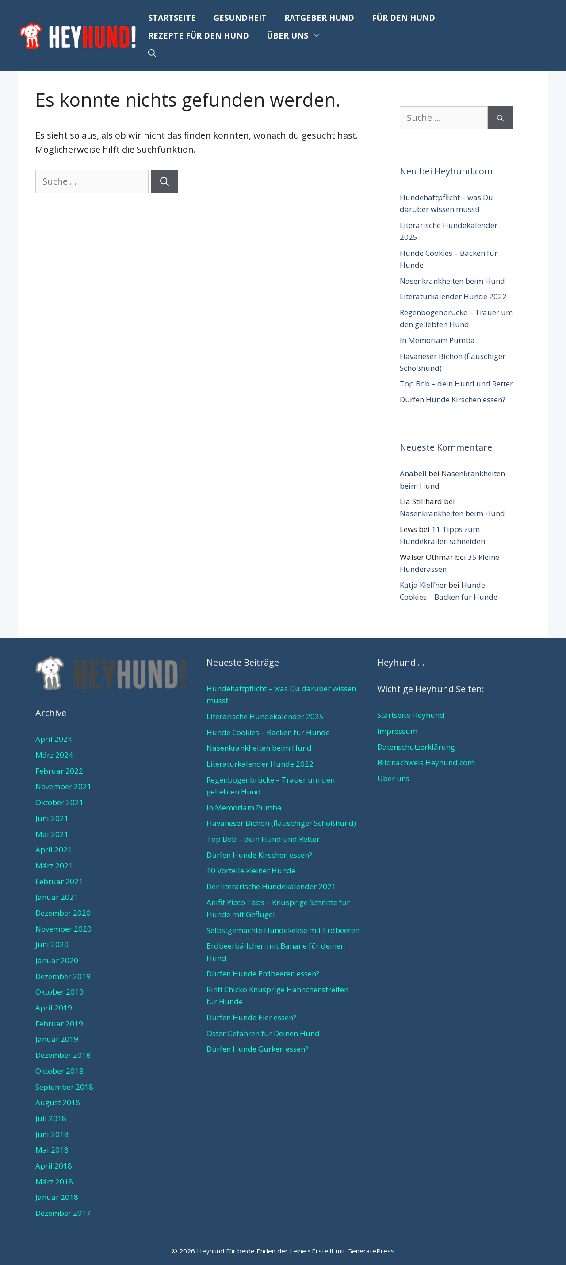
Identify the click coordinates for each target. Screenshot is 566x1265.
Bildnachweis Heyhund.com (425, 762)
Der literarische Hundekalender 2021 (271, 886)
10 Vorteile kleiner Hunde (251, 870)
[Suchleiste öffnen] (152, 53)
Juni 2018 (52, 1134)
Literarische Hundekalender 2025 (265, 716)
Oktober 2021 (59, 802)
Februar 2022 (59, 771)
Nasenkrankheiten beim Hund (452, 281)
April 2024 (53, 739)
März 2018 (54, 1181)
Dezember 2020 (63, 913)
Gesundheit (240, 17)
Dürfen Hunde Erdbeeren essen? (263, 973)
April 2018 (53, 1166)
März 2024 (54, 755)
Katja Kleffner (423, 585)
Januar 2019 (56, 1039)
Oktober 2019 (59, 992)
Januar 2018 (56, 1197)
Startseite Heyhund (410, 715)
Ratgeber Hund (319, 17)
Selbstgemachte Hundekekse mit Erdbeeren (283, 930)
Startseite (172, 17)
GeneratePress (370, 1250)
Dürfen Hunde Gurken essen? (257, 1049)
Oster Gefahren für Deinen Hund (263, 1033)
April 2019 (53, 1008)
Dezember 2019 (63, 976)
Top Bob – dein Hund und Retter (456, 383)
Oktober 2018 (59, 1071)
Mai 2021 (52, 834)
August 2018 (57, 1102)
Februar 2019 (59, 1023)
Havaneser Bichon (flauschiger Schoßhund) (281, 823)
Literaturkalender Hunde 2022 (453, 296)
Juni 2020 (52, 944)
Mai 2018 (52, 1150)
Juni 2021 (52, 818)
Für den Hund (403, 17)
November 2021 (63, 786)
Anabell (413, 473)
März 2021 (54, 865)
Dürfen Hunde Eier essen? (251, 1017)
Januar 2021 (56, 897)
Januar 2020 (56, 960)
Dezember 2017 (63, 1213)
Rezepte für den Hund (198, 35)
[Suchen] (164, 181)
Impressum (397, 731)
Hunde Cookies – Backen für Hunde (268, 732)
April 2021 (53, 850)
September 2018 (64, 1087)
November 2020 (63, 929)
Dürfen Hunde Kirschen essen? (452, 399)
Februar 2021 (59, 881)
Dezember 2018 (63, 1055)
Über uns (298, 35)
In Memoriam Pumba (437, 340)
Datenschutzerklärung (416, 747)
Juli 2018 (50, 1118)
